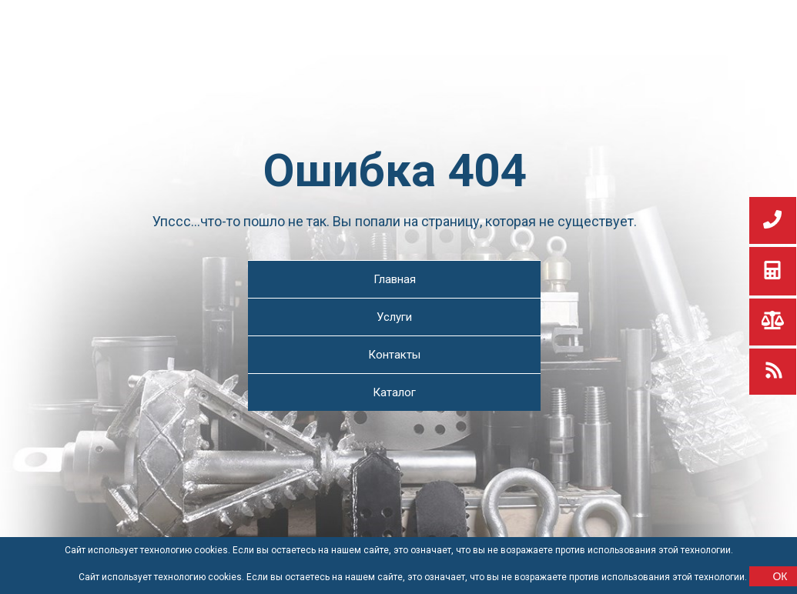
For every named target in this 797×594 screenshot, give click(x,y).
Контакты (394, 355)
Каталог (394, 392)
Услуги (394, 317)
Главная (394, 279)
